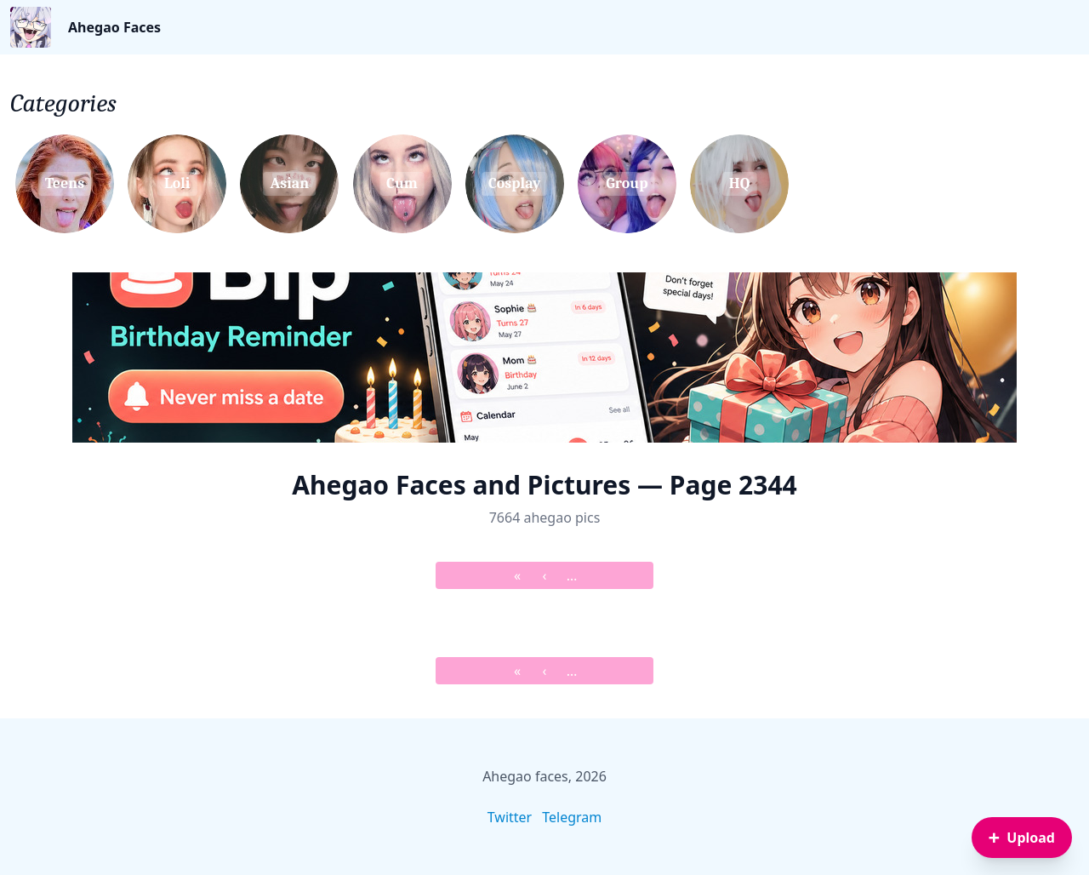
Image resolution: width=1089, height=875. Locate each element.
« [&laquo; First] (517, 575)
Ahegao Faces (114, 27)
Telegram (572, 817)
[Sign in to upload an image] (1022, 837)
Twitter (509, 817)
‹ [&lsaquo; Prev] (545, 575)
